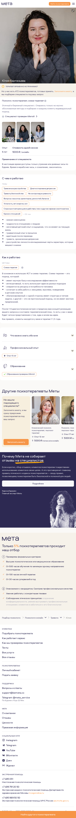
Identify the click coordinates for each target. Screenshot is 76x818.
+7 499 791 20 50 (10, 786)
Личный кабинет (11, 670)
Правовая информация (15, 727)
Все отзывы (8, 657)
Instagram (11, 740)
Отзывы (6, 717)
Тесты (5, 647)
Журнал (10, 765)
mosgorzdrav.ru (36, 792)
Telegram (11, 745)
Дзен (9, 760)
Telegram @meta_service (16, 697)
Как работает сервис (13, 638)
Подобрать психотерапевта (17, 633)
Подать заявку (10, 675)
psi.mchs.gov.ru (61, 800)
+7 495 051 (7, 779)
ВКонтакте (12, 755)
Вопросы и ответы (12, 688)
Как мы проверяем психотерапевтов (22, 642)
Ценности (7, 722)
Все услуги (8, 652)
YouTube (10, 750)
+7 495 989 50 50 (11, 797)
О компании (8, 713)
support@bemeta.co (13, 692)
